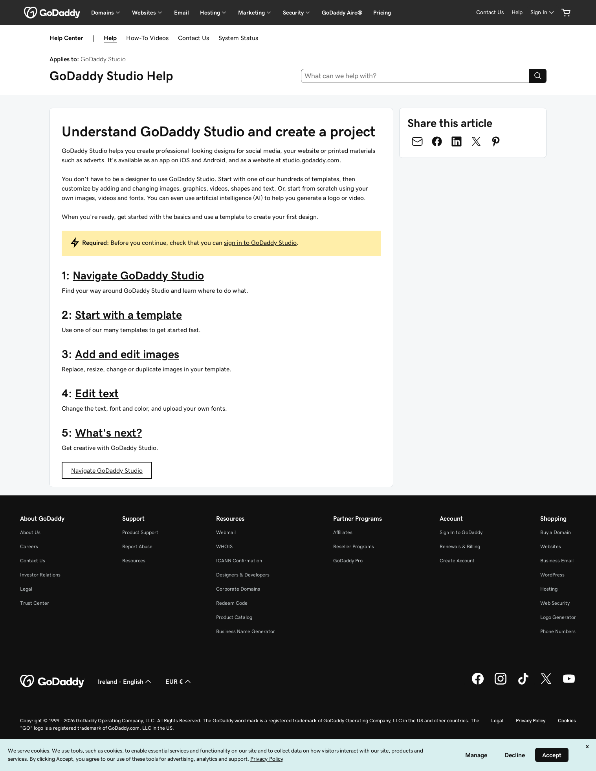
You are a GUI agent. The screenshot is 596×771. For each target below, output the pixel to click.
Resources (133, 560)
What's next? (108, 432)
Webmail (226, 532)
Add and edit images (127, 354)
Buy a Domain (555, 532)
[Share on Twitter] (476, 141)
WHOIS (224, 546)
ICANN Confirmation (239, 560)
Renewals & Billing (460, 546)
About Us (30, 532)
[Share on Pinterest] (496, 141)
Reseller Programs (353, 546)
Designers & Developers (243, 574)
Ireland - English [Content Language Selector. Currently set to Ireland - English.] (125, 681)
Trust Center (34, 603)
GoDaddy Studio (103, 59)
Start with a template (128, 314)
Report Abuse (137, 546)
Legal (26, 588)
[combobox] (415, 75)
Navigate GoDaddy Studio (138, 275)
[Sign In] (543, 12)
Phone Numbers (558, 631)
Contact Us (193, 38)
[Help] (517, 12)
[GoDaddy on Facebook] (478, 683)
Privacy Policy (530, 720)
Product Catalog (234, 617)
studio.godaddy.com (310, 160)
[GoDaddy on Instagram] (500, 683)
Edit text (97, 393)
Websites (550, 546)
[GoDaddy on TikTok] (523, 683)
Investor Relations (40, 574)
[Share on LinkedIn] (456, 141)
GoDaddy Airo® (342, 12)
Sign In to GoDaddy (461, 532)
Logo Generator (558, 617)
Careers (29, 546)
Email (181, 12)
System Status (238, 38)
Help (110, 38)
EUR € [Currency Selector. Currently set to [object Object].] (179, 681)
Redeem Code (232, 603)
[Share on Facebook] (437, 141)
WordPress (552, 574)
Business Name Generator (245, 631)
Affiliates (342, 532)
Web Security (555, 603)
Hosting (548, 588)
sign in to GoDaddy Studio (260, 242)
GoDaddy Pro (348, 560)
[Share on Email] (417, 141)
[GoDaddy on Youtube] (569, 683)
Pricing (382, 12)
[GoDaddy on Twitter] (546, 683)
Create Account (457, 560)
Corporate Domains (238, 588)
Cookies (567, 720)
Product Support (140, 532)
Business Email (557, 560)
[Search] (537, 76)
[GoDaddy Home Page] (52, 681)
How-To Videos (147, 38)
